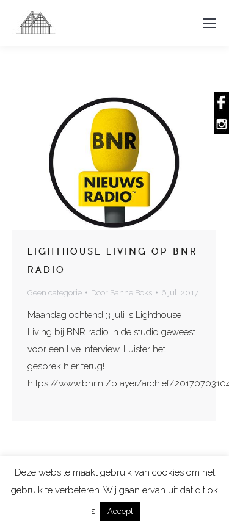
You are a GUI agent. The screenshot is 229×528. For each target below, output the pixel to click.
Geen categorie (54, 292)
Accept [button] (120, 511)
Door (121, 292)
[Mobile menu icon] (209, 23)
